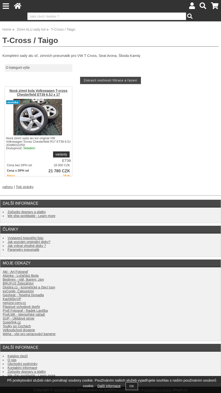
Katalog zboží (18, 356)
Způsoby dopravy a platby (27, 212)
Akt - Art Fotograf (15, 272)
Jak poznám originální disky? (29, 242)
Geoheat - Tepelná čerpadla (23, 295)
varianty (61, 154)
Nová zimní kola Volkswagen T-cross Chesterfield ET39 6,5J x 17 (38, 92)
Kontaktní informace (22, 368)
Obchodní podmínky (22, 364)
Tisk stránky (25, 187)
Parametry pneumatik (23, 250)
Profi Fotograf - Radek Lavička (25, 311)
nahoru (7, 187)
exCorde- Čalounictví (18, 291)
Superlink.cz (12, 322)
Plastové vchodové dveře (21, 307)
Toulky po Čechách (17, 326)
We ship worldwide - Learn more (31, 216)
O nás (12, 360)
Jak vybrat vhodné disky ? (27, 246)
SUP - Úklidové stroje (18, 318)
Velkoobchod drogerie (19, 330)
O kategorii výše (18, 68)
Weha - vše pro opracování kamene (29, 334)
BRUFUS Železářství (18, 283)
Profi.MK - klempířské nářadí (24, 314)
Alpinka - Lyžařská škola (20, 276)
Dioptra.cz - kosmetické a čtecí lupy (29, 287)
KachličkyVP (12, 299)
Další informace (108, 386)
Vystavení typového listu (25, 238)
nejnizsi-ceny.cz (14, 303)
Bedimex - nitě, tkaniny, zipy (23, 279)
